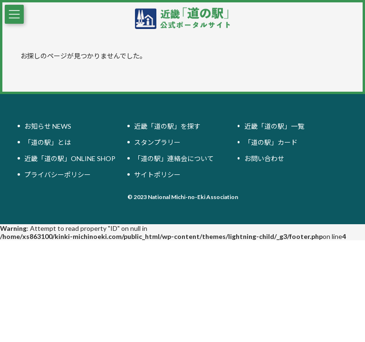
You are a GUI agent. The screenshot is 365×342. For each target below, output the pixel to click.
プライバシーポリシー (57, 175)
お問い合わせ (264, 158)
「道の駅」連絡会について (174, 158)
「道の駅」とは (47, 142)
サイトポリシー (157, 175)
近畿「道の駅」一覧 (274, 126)
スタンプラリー (157, 142)
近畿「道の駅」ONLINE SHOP (69, 158)
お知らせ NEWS (47, 126)
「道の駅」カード (271, 142)
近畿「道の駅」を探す (167, 126)
